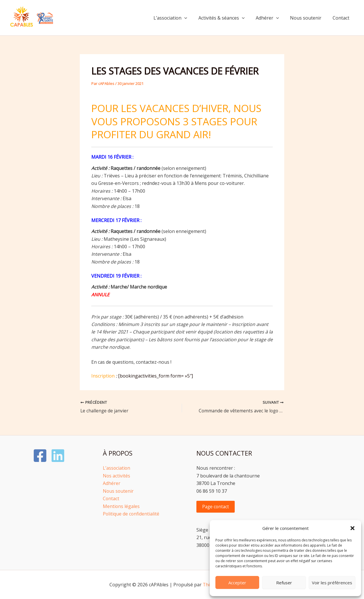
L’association (179, 18)
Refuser (284, 582)
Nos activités (116, 476)
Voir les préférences (332, 582)
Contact (341, 18)
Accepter (237, 582)
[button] (352, 528)
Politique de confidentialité (131, 514)
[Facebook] (40, 455)
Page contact (216, 506)
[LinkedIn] (58, 455)
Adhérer (272, 18)
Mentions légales (121, 506)
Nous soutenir (308, 18)
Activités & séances (228, 18)
